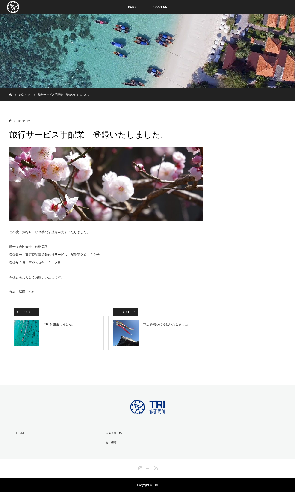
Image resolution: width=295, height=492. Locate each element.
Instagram (139, 467)
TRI (155, 485)
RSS (155, 467)
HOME (132, 7)
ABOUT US (160, 7)
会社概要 (111, 442)
